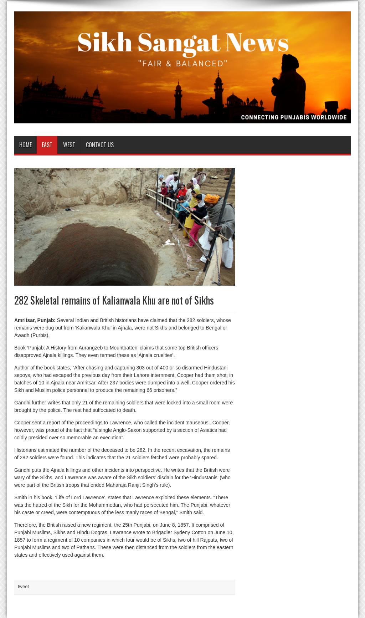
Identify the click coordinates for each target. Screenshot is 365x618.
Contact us (100, 145)
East (47, 145)
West (69, 145)
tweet (23, 586)
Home (25, 145)
